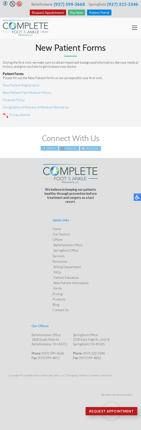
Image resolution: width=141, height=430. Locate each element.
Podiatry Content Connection (95, 375)
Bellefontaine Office (67, 245)
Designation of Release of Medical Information (36, 107)
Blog (56, 304)
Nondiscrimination (122, 394)
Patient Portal (99, 12)
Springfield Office (65, 250)
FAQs (57, 272)
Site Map (105, 394)
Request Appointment (48, 12)
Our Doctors (61, 234)
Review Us (92, 148)
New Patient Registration (21, 85)
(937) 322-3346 (122, 4)
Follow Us (70, 148)
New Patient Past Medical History (27, 93)
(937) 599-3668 (69, 4)
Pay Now (76, 12)
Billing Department (67, 267)
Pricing (58, 294)
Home (57, 229)
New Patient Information (70, 283)
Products (59, 299)
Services (59, 256)
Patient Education (66, 277)
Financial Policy (14, 100)
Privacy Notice (16, 115)
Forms (57, 288)
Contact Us (61, 310)
